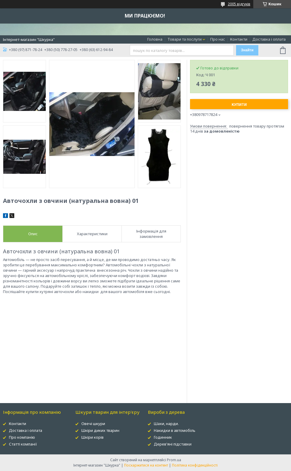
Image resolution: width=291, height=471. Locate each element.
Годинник (163, 437)
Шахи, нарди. (166, 423)
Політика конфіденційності (195, 465)
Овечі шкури (93, 423)
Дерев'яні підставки (173, 444)
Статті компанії (23, 444)
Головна (154, 39)
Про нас (217, 39)
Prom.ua (174, 459)
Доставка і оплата (269, 39)
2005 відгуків (239, 4)
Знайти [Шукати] (247, 50)
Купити (239, 104)
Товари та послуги (184, 39)
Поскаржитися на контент (146, 465)
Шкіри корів (92, 437)
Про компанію (22, 437)
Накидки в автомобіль (174, 430)
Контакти (238, 39)
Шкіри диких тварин (100, 430)
